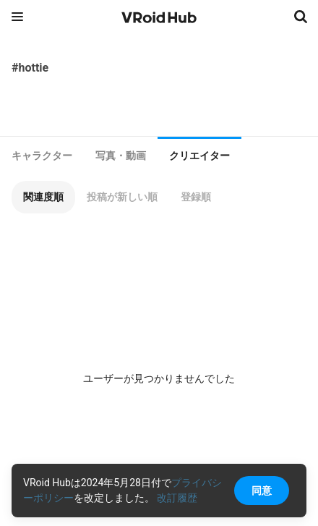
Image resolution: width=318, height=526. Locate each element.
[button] (43, 197)
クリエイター (199, 155)
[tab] (42, 155)
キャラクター (42, 155)
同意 (262, 490)
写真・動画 (120, 155)
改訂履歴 (177, 498)
